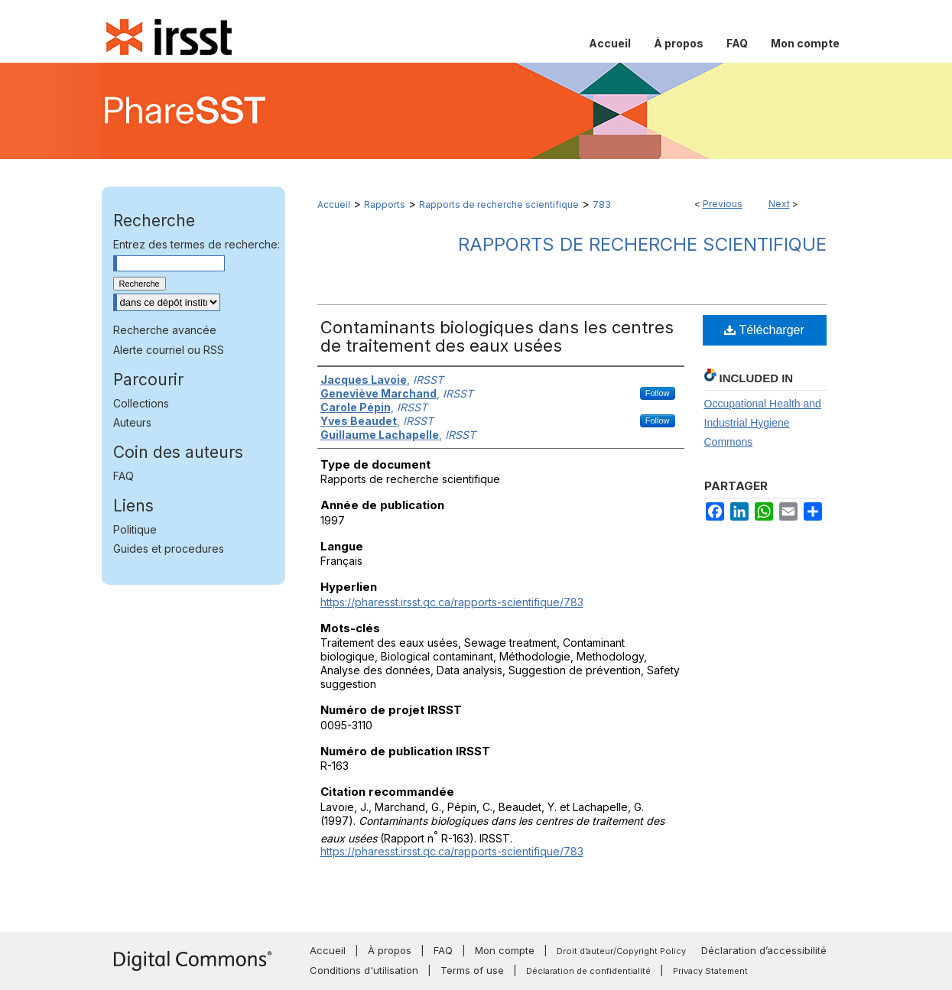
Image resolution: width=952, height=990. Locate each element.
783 (602, 204)
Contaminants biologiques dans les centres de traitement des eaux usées (497, 336)
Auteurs (132, 422)
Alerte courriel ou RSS (168, 349)
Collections (141, 403)
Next (779, 203)
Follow (657, 393)
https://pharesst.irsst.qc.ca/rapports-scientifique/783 (451, 602)
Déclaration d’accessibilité (764, 950)
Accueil (333, 204)
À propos (389, 950)
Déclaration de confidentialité (588, 971)
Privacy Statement (710, 971)
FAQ (123, 475)
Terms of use (472, 970)
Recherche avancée (164, 329)
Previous (722, 203)
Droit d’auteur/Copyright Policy (621, 951)
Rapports (384, 204)
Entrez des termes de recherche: (196, 244)
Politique (135, 529)
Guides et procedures (168, 548)
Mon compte (504, 950)
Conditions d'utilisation (364, 970)
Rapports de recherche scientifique (499, 204)
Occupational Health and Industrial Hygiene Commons (762, 423)
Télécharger (764, 329)
